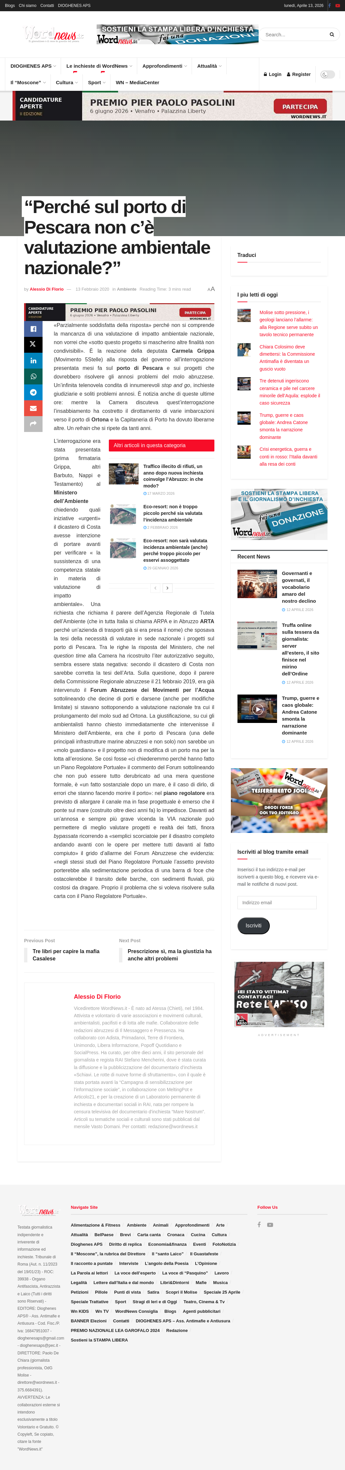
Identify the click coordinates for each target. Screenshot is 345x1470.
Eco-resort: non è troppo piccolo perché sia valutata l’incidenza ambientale (173, 513)
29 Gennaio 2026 (160, 568)
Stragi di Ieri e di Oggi (155, 1301)
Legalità (79, 1282)
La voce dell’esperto (135, 1273)
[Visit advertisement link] (178, 34)
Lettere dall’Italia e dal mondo (124, 1282)
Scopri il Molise (181, 1292)
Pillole (101, 1292)
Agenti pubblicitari (201, 1311)
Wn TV (102, 1311)
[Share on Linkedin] (33, 361)
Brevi (125, 1234)
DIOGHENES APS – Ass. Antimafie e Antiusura (183, 1320)
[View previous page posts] (155, 588)
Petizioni (79, 1292)
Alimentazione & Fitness (95, 1225)
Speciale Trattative (90, 1301)
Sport (96, 79)
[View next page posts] (167, 588)
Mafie (201, 1282)
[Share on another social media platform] (33, 424)
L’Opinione (206, 1263)
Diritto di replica (125, 1244)
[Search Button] (333, 34)
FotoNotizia (224, 1244)
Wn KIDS (80, 1311)
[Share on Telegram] (33, 392)
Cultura (67, 79)
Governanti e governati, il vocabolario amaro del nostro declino (299, 587)
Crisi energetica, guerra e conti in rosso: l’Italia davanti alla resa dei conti (288, 457)
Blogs (10, 5)
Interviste (129, 1263)
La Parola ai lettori (89, 1273)
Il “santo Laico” (168, 1253)
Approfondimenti (164, 63)
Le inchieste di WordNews (99, 63)
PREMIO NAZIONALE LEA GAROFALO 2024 (115, 1330)
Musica (220, 1282)
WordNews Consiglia (136, 1311)
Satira (153, 1292)
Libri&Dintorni (174, 1282)
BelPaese (103, 1234)
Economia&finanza (167, 1244)
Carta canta (149, 1234)
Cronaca (175, 1234)
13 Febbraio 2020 (92, 289)
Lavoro (221, 1273)
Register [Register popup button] (299, 74)
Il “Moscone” (26, 82)
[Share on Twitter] (33, 345)
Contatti (47, 5)
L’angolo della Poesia (166, 1263)
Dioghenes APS (87, 1244)
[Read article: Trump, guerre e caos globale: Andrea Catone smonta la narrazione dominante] (257, 709)
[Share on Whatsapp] (33, 376)
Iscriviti (254, 925)
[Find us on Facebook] (259, 1225)
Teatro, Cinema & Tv (204, 1301)
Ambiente (126, 289)
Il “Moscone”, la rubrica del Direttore (108, 1253)
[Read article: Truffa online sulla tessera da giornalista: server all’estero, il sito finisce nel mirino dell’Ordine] (257, 636)
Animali (161, 1225)
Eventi (199, 1244)
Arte (220, 1225)
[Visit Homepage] (46, 34)
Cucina (198, 1234)
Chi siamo (27, 5)
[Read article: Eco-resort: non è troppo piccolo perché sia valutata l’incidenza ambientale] (124, 514)
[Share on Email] (33, 408)
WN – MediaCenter (137, 82)
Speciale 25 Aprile (222, 1292)
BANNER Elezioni (89, 1320)
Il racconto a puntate (92, 1263)
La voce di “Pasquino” (185, 1273)
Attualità (209, 63)
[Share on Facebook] (33, 329)
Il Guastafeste (204, 1253)
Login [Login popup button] (272, 74)
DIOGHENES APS (74, 5)
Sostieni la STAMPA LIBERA (99, 1340)
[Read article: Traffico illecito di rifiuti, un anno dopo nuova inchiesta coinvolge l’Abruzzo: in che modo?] (124, 473)
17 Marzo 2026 (159, 493)
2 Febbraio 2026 (160, 527)
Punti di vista (127, 1292)
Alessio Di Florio (47, 289)
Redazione (177, 1330)
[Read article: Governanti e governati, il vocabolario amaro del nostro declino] (257, 584)
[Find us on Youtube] (270, 1225)
